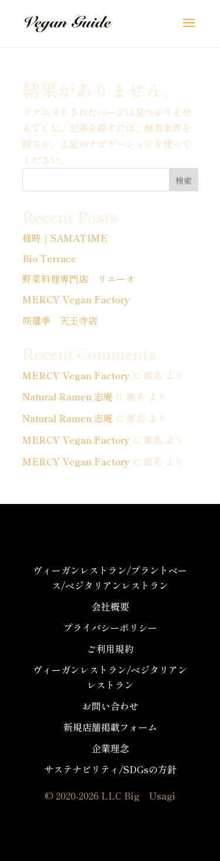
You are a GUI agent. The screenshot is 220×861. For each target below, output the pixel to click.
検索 (183, 180)
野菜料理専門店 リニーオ (78, 279)
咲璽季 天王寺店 (59, 320)
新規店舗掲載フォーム (110, 727)
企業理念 (110, 748)
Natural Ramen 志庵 (67, 396)
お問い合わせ (110, 706)
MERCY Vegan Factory (76, 299)
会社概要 (110, 606)
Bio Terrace (49, 258)
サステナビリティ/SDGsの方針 (110, 769)
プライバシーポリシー (110, 627)
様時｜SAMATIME (64, 238)
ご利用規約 (110, 649)
